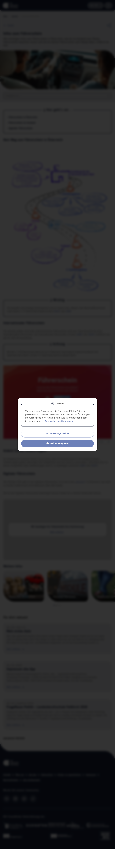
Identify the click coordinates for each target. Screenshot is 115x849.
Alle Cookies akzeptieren (57, 443)
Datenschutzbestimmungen (59, 421)
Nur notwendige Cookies (57, 434)
